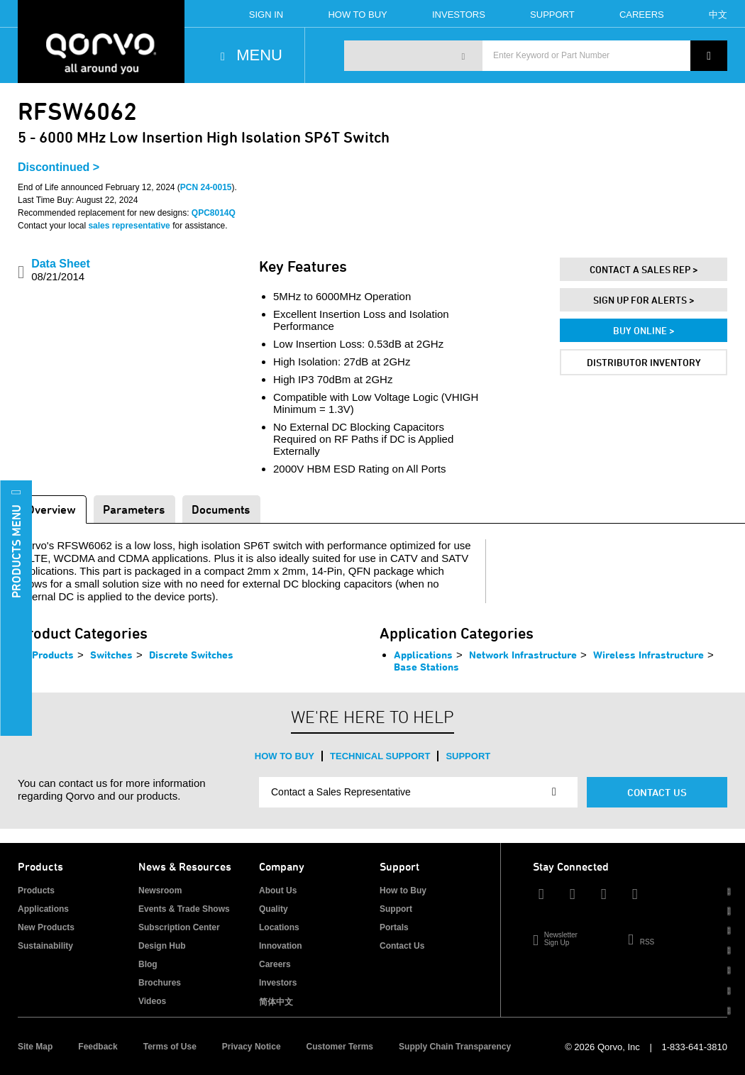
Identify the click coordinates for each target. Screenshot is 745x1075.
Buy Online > (644, 330)
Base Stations (426, 667)
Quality (273, 909)
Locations (279, 927)
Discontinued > (58, 167)
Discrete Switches (191, 655)
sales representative (129, 226)
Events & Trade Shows (184, 909)
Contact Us (657, 792)
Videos (152, 1001)
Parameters (134, 509)
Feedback (97, 1047)
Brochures (159, 983)
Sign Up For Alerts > (644, 300)
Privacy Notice (251, 1047)
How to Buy (284, 756)
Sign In (266, 14)
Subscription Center (179, 927)
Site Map (35, 1047)
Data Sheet (60, 270)
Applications (423, 655)
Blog (148, 964)
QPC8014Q (214, 213)
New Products (46, 927)
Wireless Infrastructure (648, 655)
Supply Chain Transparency (455, 1047)
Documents (221, 509)
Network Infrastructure (523, 655)
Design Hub (162, 946)
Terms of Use (170, 1047)
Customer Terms (340, 1047)
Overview (51, 509)
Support (552, 14)
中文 (718, 14)
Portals (394, 927)
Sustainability (45, 946)
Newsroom (160, 890)
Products (53, 655)
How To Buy (357, 14)
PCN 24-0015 (206, 187)
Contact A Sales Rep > (644, 269)
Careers (641, 14)
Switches (111, 655)
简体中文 (276, 1002)
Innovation (280, 946)
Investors (458, 14)
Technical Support (380, 756)
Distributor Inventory (644, 362)
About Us (278, 890)
